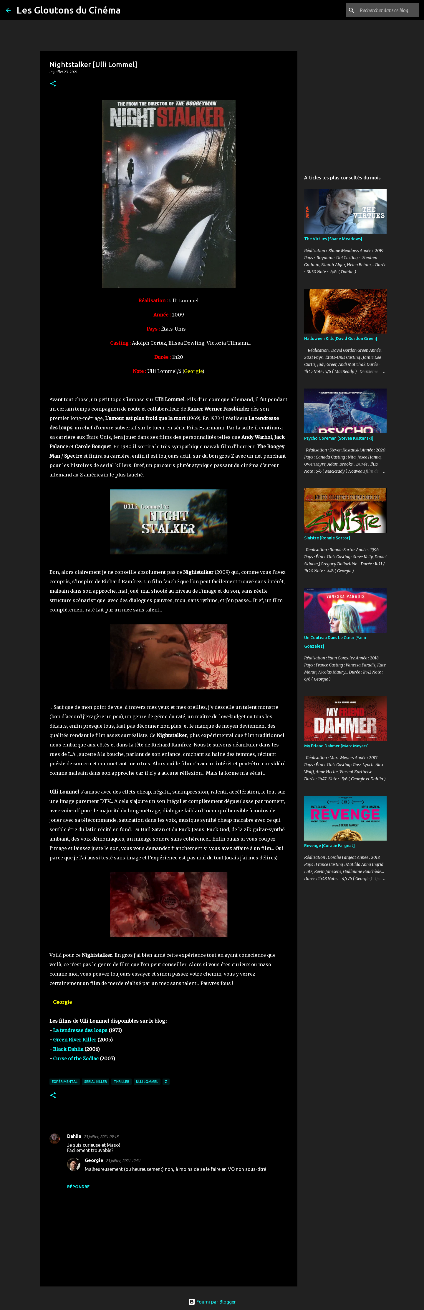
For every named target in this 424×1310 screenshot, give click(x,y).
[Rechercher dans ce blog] (388, 10)
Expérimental (64, 1082)
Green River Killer (74, 1040)
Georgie (94, 1160)
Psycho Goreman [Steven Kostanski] (338, 438)
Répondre (78, 1186)
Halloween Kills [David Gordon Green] (340, 338)
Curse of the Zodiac (76, 1058)
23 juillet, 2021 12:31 (123, 1161)
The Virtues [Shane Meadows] (333, 238)
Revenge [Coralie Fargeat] (329, 845)
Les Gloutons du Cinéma (68, 10)
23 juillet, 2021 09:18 (101, 1136)
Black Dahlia (68, 1049)
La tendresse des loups (80, 1030)
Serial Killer (95, 1082)
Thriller (121, 1082)
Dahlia (74, 1136)
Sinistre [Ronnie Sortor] (327, 538)
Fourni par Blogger (212, 1301)
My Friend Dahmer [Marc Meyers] (336, 746)
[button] (53, 84)
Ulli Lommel (147, 1082)
